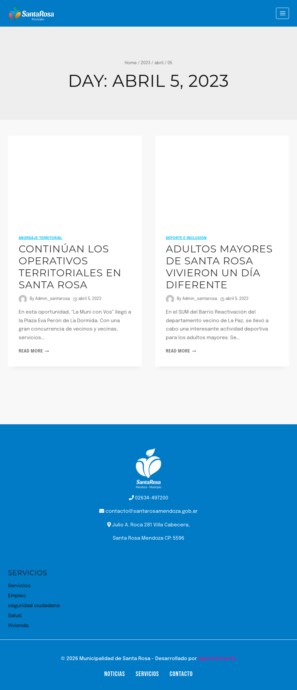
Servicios (19, 586)
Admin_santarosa (52, 299)
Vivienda (18, 625)
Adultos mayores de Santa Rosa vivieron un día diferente (219, 267)
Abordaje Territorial (40, 238)
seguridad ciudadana (34, 606)
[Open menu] (282, 13)
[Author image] (23, 299)
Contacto (181, 674)
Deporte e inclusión (186, 238)
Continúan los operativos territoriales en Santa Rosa (70, 267)
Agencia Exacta (217, 658)
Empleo (17, 596)
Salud (14, 616)
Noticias (114, 674)
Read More (34, 351)
